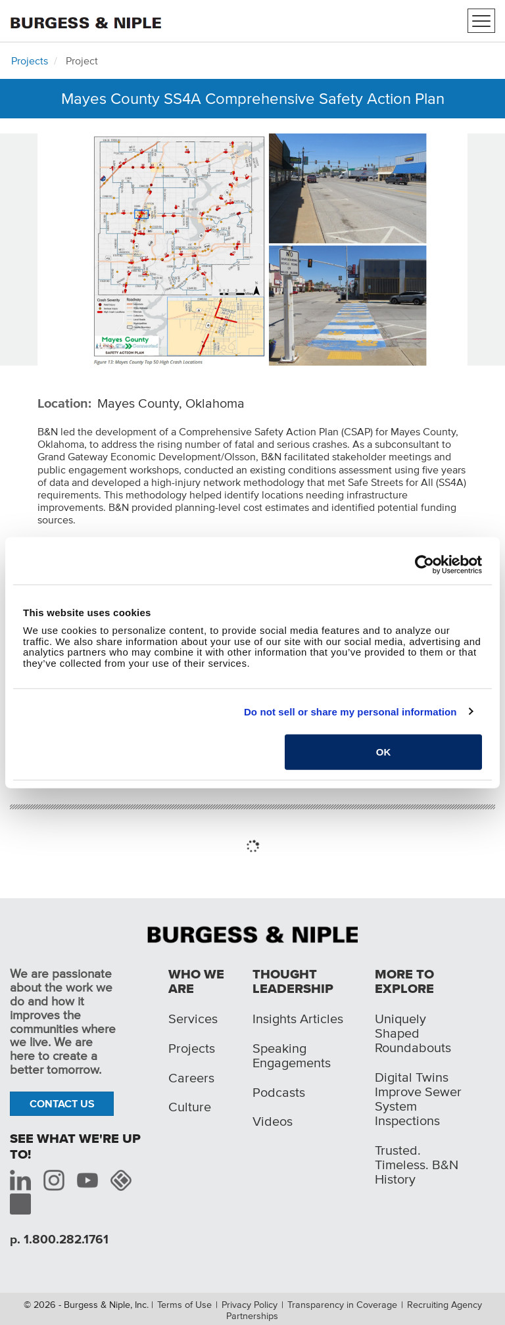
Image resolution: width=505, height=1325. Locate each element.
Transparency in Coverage (342, 1304)
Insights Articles (297, 1018)
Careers (191, 1078)
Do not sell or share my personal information (350, 711)
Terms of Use (184, 1304)
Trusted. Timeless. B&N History (416, 1164)
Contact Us (62, 1103)
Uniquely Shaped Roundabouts (413, 1033)
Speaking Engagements (291, 1055)
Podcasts (278, 1092)
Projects (29, 60)
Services (193, 1018)
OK (383, 752)
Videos (272, 1121)
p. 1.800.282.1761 (59, 1239)
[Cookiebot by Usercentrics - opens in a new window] (424, 564)
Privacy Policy (249, 1304)
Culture (189, 1106)
